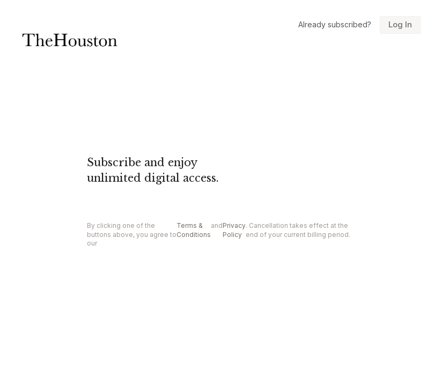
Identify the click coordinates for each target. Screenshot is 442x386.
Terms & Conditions (193, 230)
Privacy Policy (234, 230)
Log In (400, 24)
